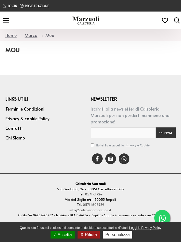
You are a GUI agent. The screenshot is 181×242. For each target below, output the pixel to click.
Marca (31, 35)
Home (11, 35)
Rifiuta (88, 234)
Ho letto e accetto (121, 145)
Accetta (62, 234)
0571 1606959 (93, 204)
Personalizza (117, 234)
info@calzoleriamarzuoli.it (90, 209)
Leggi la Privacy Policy (145, 228)
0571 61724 (93, 194)
